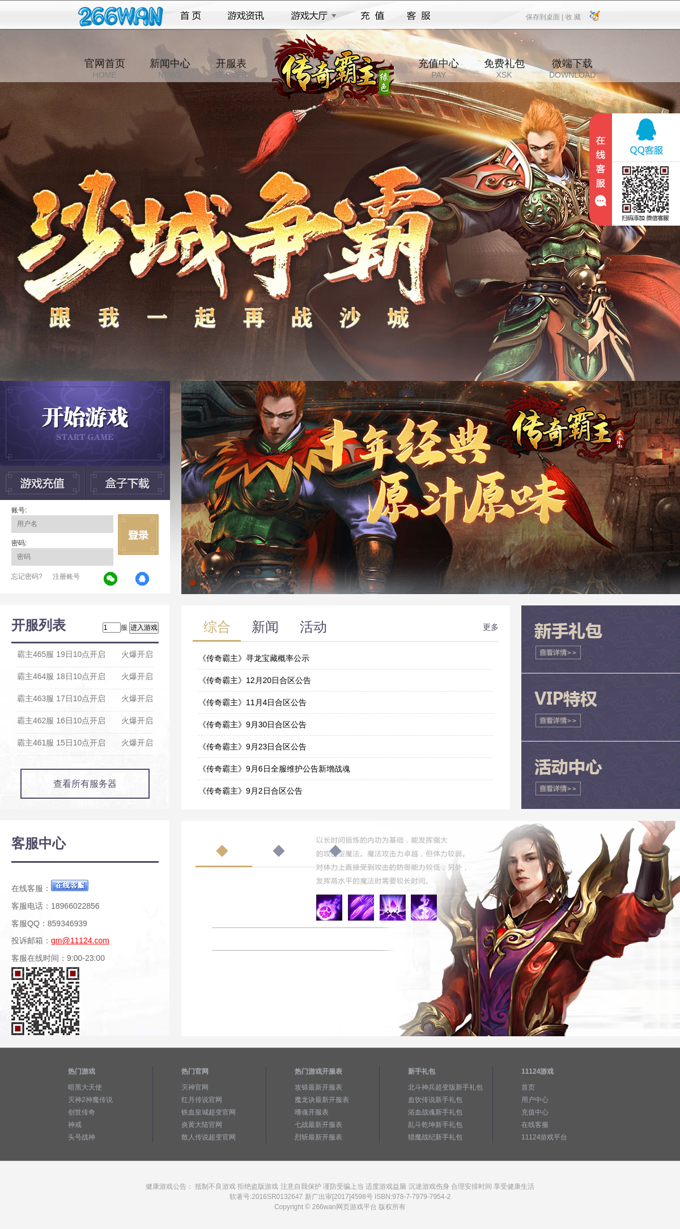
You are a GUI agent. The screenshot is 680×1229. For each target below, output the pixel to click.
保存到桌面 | (545, 16)
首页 (190, 16)
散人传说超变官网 (208, 1137)
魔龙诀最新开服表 (322, 1100)
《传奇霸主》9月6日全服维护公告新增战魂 (274, 768)
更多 (491, 627)
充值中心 (438, 68)
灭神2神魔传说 (90, 1100)
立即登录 (138, 534)
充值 (372, 16)
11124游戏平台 (544, 1137)
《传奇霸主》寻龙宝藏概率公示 (253, 658)
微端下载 (572, 68)
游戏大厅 (310, 16)
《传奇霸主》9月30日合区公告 (252, 724)
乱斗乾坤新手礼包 (435, 1125)
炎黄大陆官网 (201, 1125)
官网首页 (104, 68)
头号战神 (81, 1137)
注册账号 (66, 576)
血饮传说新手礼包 (435, 1100)
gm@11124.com (80, 940)
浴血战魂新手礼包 (435, 1112)
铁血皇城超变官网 (208, 1112)
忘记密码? (26, 576)
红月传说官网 (201, 1100)
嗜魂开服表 (312, 1112)
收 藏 (572, 16)
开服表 (231, 68)
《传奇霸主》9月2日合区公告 (250, 790)
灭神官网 (195, 1087)
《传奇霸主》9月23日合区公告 (252, 746)
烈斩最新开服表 (318, 1137)
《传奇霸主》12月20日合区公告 (254, 680)
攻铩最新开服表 (318, 1087)
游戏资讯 (246, 16)
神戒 (75, 1125)
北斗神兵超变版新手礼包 (445, 1087)
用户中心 (535, 1100)
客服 (419, 16)
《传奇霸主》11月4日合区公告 (252, 702)
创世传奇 (81, 1112)
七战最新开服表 (318, 1125)
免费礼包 (504, 68)
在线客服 (535, 1125)
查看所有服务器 (85, 784)
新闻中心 (170, 68)
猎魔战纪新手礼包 (435, 1137)
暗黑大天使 (85, 1087)
